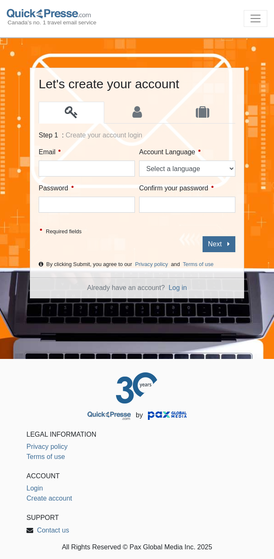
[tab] (71, 113)
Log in (178, 287)
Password (56, 188)
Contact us (53, 530)
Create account (49, 498)
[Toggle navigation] (255, 18)
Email (50, 152)
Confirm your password (176, 188)
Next (219, 244)
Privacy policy (151, 264)
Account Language (169, 152)
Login (34, 488)
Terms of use (198, 264)
